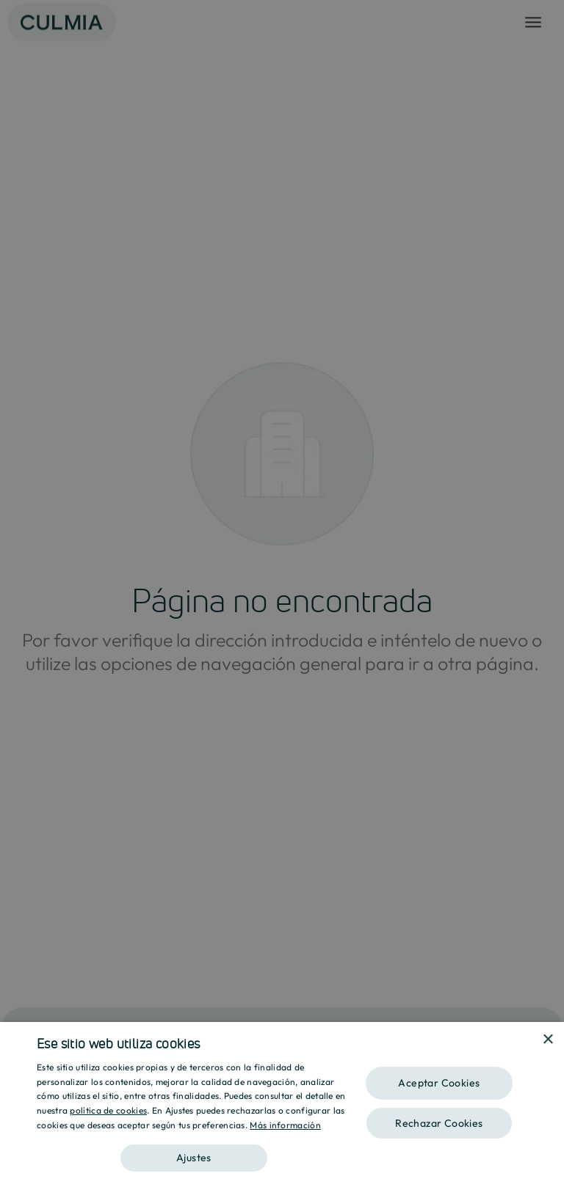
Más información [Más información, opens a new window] (285, 1124)
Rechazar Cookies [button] (438, 1123)
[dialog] (282, 1103)
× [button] (547, 1039)
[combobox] (527, 1040)
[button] (194, 1153)
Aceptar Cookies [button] (439, 1082)
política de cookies (108, 1110)
